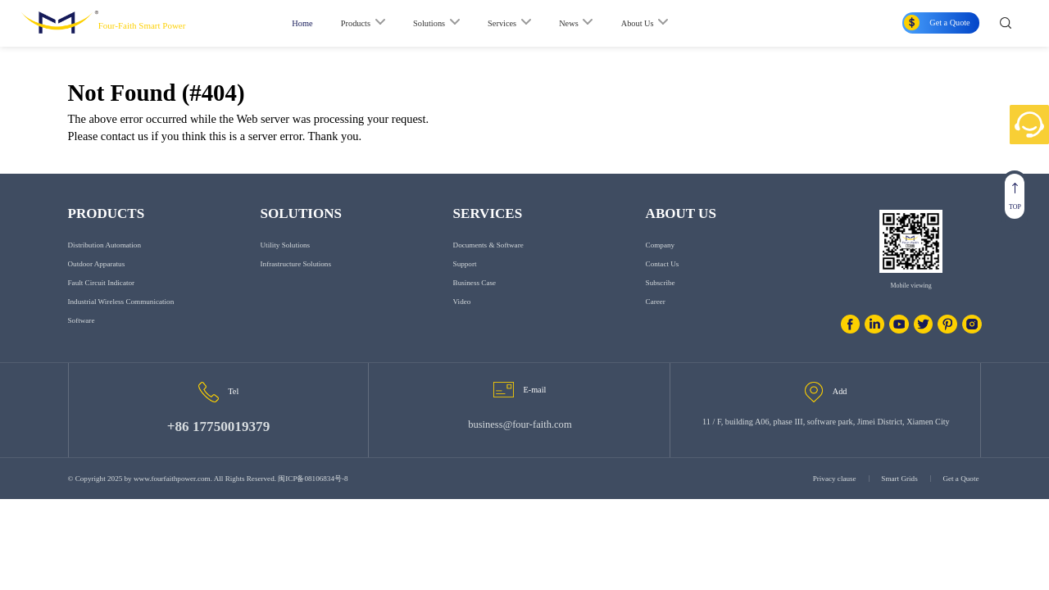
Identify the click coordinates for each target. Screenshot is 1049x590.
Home (302, 23)
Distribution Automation (104, 245)
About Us (637, 23)
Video (462, 301)
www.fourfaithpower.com (171, 478)
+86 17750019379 (218, 426)
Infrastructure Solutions (296, 264)
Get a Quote (960, 478)
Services (502, 23)
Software (81, 320)
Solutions (429, 23)
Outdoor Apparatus (96, 264)
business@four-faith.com (519, 424)
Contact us (662, 264)
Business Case (474, 283)
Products (355, 23)
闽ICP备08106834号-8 (312, 478)
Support (465, 264)
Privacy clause (834, 478)
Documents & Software (488, 245)
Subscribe (660, 283)
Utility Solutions (286, 245)
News (569, 23)
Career (655, 301)
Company (660, 245)
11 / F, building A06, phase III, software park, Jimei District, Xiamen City (826, 421)
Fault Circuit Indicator (101, 283)
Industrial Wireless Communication (121, 301)
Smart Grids (899, 478)
